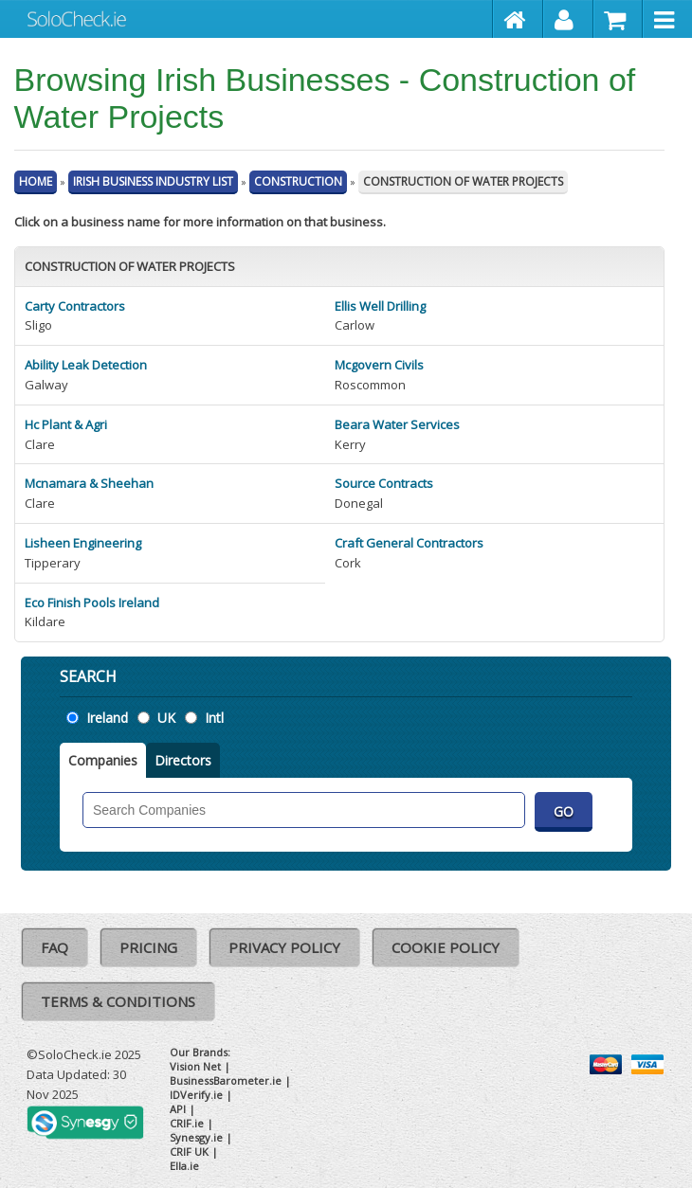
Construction (298, 181)
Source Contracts (384, 483)
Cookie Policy (446, 947)
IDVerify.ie (196, 1095)
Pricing (148, 947)
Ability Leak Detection (86, 364)
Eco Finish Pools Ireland (92, 602)
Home (35, 181)
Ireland (107, 718)
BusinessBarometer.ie (226, 1080)
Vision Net (195, 1066)
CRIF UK (189, 1151)
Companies (102, 760)
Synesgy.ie (196, 1137)
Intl (214, 718)
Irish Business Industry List (153, 181)
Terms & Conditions (118, 1001)
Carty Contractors (75, 306)
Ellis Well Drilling (380, 306)
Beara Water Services (397, 424)
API (178, 1109)
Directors (183, 760)
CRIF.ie (187, 1123)
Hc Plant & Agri (66, 424)
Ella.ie (184, 1166)
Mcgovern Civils (379, 364)
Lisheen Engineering (83, 542)
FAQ (54, 947)
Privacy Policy (284, 947)
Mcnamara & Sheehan (89, 483)
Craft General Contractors (409, 542)
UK (166, 718)
